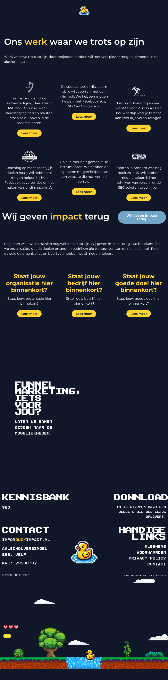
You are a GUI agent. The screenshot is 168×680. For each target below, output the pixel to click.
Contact (156, 564)
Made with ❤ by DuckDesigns (144, 575)
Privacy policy (147, 558)
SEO (6, 507)
